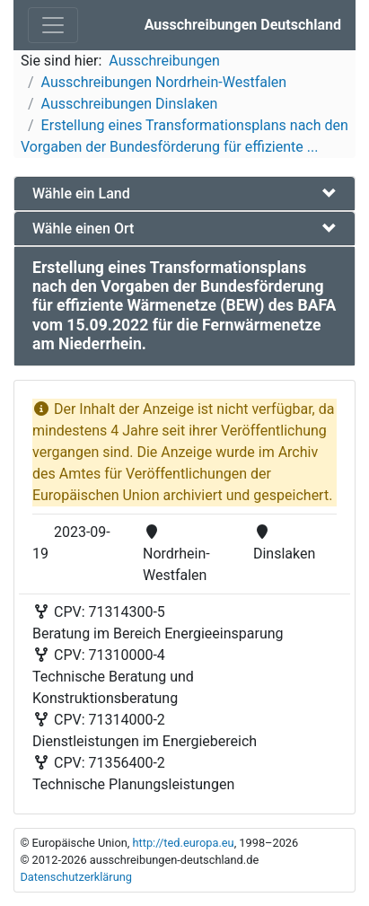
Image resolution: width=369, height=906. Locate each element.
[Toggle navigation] (53, 25)
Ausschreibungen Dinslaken (129, 103)
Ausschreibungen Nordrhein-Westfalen (164, 82)
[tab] (184, 193)
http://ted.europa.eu (182, 842)
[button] (184, 193)
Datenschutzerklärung (76, 877)
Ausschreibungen (164, 60)
